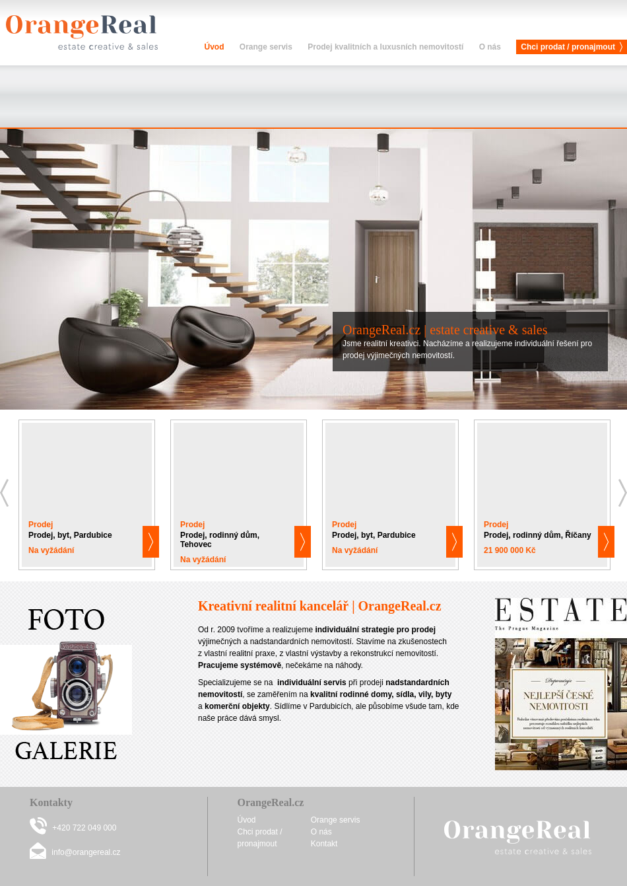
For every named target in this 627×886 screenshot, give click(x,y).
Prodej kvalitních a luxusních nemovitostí (385, 47)
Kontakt (324, 843)
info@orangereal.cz (85, 852)
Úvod (214, 47)
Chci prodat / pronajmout (568, 47)
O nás (490, 47)
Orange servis (266, 47)
